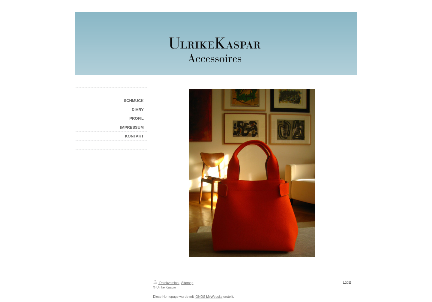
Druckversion (166, 283)
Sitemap (187, 283)
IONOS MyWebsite (209, 296)
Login (347, 282)
